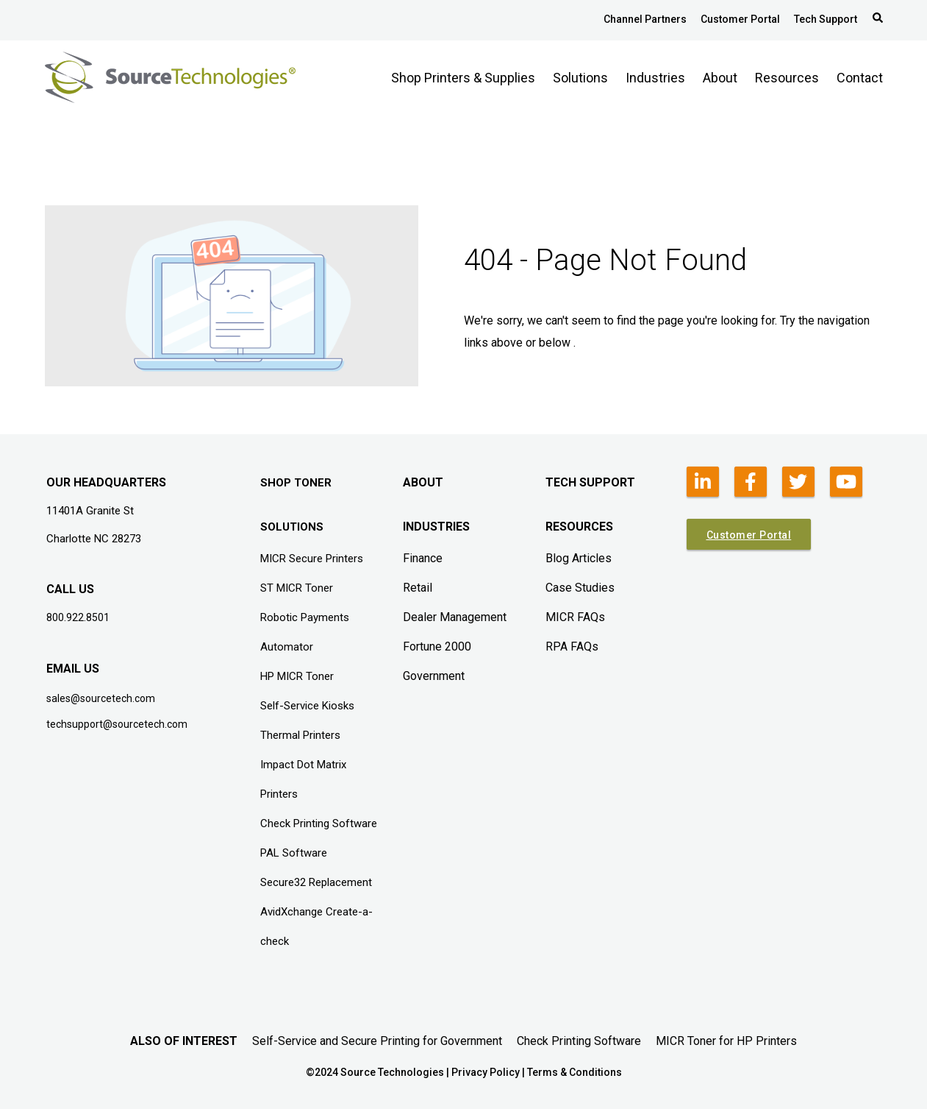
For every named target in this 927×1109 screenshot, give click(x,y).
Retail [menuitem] (417, 588)
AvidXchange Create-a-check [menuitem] (316, 926)
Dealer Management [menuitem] (455, 617)
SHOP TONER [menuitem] (296, 482)
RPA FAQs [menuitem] (571, 646)
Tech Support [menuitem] (825, 19)
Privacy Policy (485, 1072)
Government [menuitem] (434, 676)
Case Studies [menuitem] (580, 588)
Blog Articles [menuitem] (578, 558)
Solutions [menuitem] (580, 77)
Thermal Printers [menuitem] (300, 735)
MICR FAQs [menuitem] (575, 617)
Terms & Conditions (574, 1072)
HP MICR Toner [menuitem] (297, 676)
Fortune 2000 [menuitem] (437, 646)
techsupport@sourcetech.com (116, 724)
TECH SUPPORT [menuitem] (590, 482)
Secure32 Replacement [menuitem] (316, 882)
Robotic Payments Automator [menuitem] (304, 632)
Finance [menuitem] (423, 558)
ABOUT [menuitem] (423, 482)
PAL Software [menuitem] (293, 853)
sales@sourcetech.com (100, 698)
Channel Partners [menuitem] (645, 19)
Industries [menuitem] (655, 77)
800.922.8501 (78, 617)
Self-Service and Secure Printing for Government (377, 1041)
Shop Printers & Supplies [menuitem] (463, 77)
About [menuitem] (720, 77)
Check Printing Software (579, 1041)
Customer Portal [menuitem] (740, 19)
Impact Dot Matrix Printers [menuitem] (303, 779)
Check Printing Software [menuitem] (318, 823)
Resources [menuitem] (787, 77)
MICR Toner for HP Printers (726, 1041)
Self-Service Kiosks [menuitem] (307, 705)
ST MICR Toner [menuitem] (296, 588)
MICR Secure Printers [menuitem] (311, 558)
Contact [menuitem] (860, 77)
